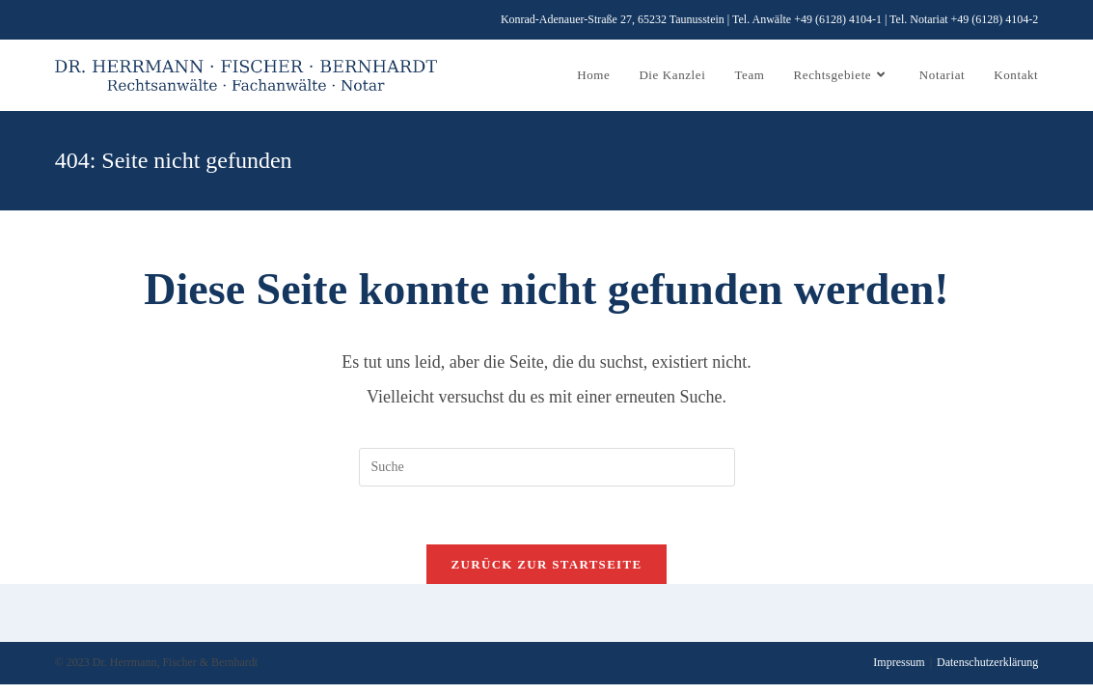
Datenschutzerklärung (987, 662)
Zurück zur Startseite (546, 564)
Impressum (898, 662)
